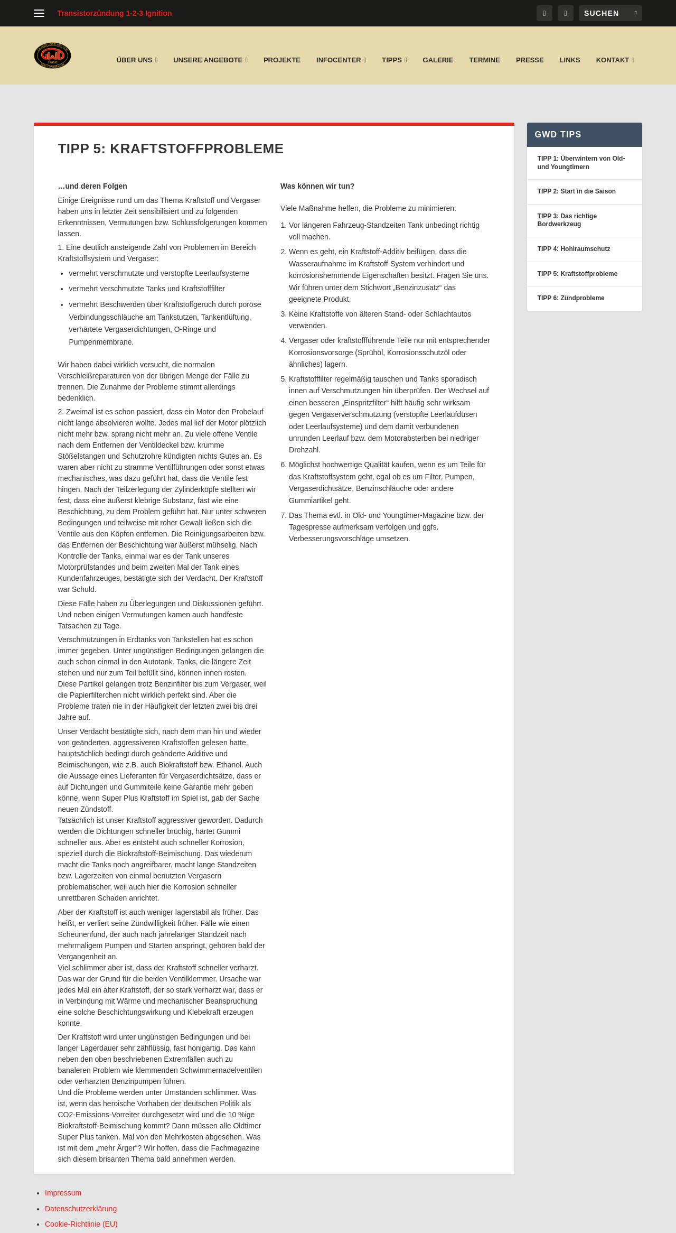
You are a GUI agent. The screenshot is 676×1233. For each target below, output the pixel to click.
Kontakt (613, 49)
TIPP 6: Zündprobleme (571, 270)
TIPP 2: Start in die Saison (577, 164)
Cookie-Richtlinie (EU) (81, 1196)
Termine (484, 49)
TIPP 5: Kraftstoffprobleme (578, 246)
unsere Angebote (207, 49)
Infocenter (338, 49)
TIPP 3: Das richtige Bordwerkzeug (567, 193)
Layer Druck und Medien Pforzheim (129, 1221)
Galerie (438, 49)
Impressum (63, 1165)
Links (570, 49)
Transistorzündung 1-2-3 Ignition (115, 13)
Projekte (282, 49)
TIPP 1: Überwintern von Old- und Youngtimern (581, 135)
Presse (530, 49)
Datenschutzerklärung (81, 1181)
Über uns (135, 49)
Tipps (392, 49)
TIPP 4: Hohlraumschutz (574, 221)
